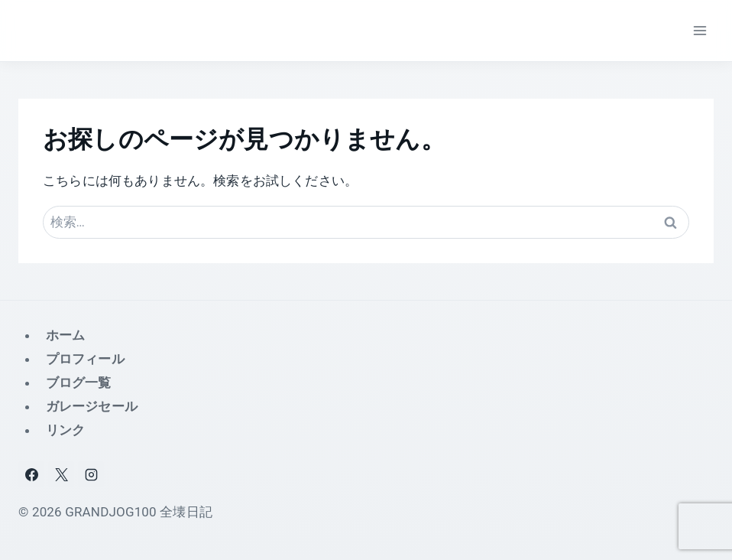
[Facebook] (31, 474)
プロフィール (85, 358)
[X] (61, 474)
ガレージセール (92, 406)
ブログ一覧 (79, 382)
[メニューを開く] (699, 30)
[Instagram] (91, 474)
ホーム (66, 335)
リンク (66, 430)
